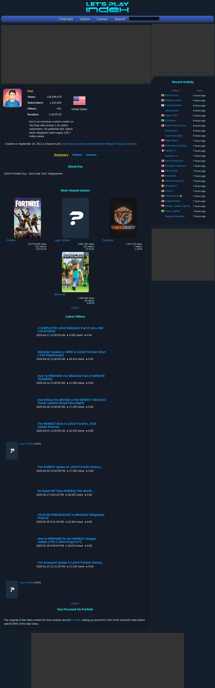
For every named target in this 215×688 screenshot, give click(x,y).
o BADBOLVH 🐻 (173, 196)
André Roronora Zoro (175, 125)
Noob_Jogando (172, 211)
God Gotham (171, 130)
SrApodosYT (171, 186)
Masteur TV (170, 150)
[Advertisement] (77, 54)
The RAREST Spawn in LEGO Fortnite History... (70, 467)
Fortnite (75, 620)
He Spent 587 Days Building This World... (66, 491)
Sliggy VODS (171, 115)
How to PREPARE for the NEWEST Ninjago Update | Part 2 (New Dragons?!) (67, 540)
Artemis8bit (170, 176)
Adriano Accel (171, 95)
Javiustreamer (172, 110)
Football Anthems (173, 105)
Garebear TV (171, 156)
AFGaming (170, 120)
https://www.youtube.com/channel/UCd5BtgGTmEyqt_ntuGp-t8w (99, 143)
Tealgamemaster (173, 100)
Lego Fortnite (26, 443)
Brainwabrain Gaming (175, 145)
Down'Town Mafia (173, 135)
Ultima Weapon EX (174, 181)
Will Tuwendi (171, 170)
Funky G (169, 191)
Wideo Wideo (171, 140)
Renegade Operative (175, 165)
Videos (77, 154)
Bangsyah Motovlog (174, 216)
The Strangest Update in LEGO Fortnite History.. (70, 562)
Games (91, 154)
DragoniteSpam (172, 201)
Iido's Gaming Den (174, 160)
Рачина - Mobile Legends (177, 206)
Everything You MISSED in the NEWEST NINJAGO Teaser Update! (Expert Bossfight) (72, 401)
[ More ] (75, 307)
